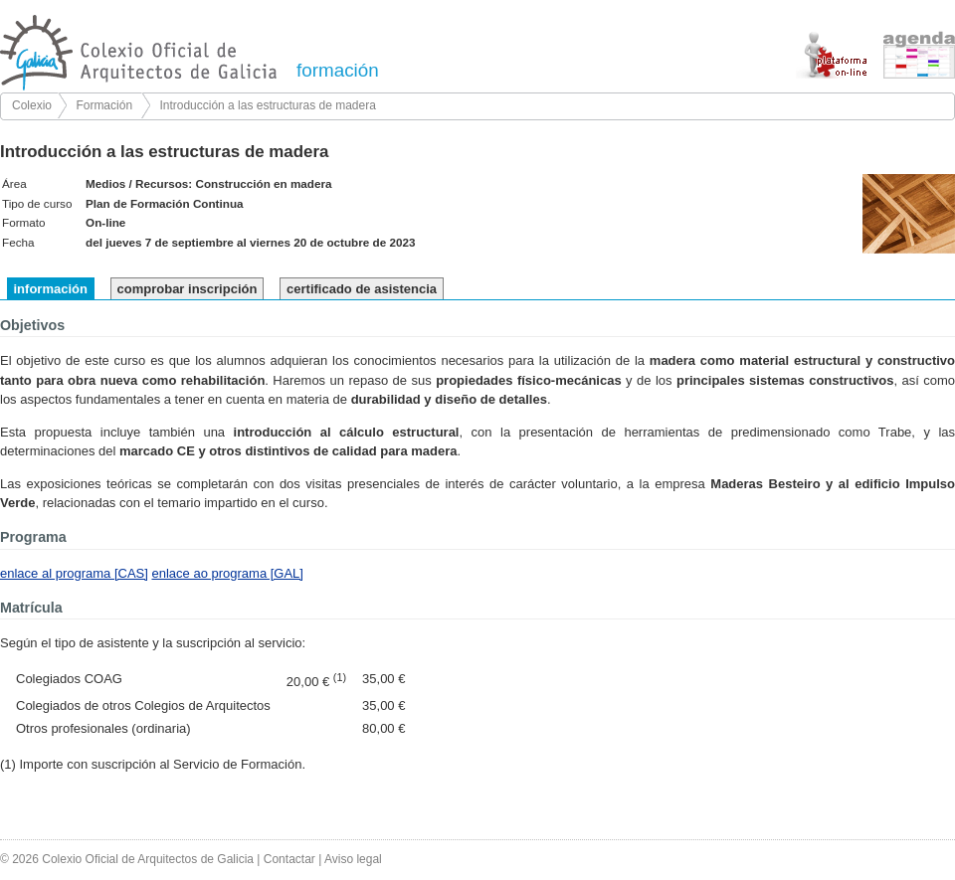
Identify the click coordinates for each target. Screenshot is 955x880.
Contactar (289, 859)
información (51, 288)
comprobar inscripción (187, 288)
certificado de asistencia (361, 288)
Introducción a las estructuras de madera (267, 105)
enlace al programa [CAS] (74, 573)
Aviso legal (353, 859)
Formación (104, 105)
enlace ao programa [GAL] (226, 573)
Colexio (32, 105)
